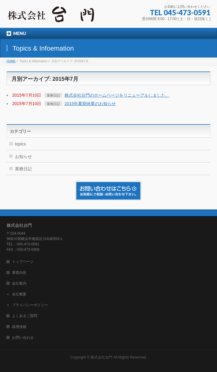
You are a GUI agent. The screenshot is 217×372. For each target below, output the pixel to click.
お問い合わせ (23, 337)
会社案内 (19, 283)
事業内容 (19, 273)
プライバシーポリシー (30, 305)
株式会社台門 (101, 357)
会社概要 (19, 294)
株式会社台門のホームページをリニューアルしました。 (117, 95)
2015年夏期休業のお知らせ (90, 103)
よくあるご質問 (24, 316)
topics (20, 144)
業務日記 (53, 95)
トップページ (23, 261)
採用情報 (19, 327)
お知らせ (23, 156)
